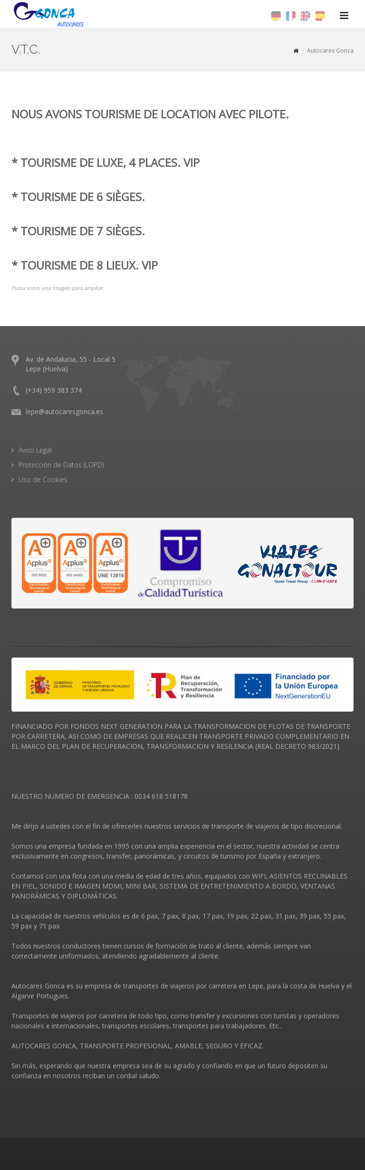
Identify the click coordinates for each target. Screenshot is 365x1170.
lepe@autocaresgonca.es (64, 411)
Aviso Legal (35, 449)
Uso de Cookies (43, 479)
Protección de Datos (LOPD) (61, 464)
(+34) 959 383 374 (54, 390)
